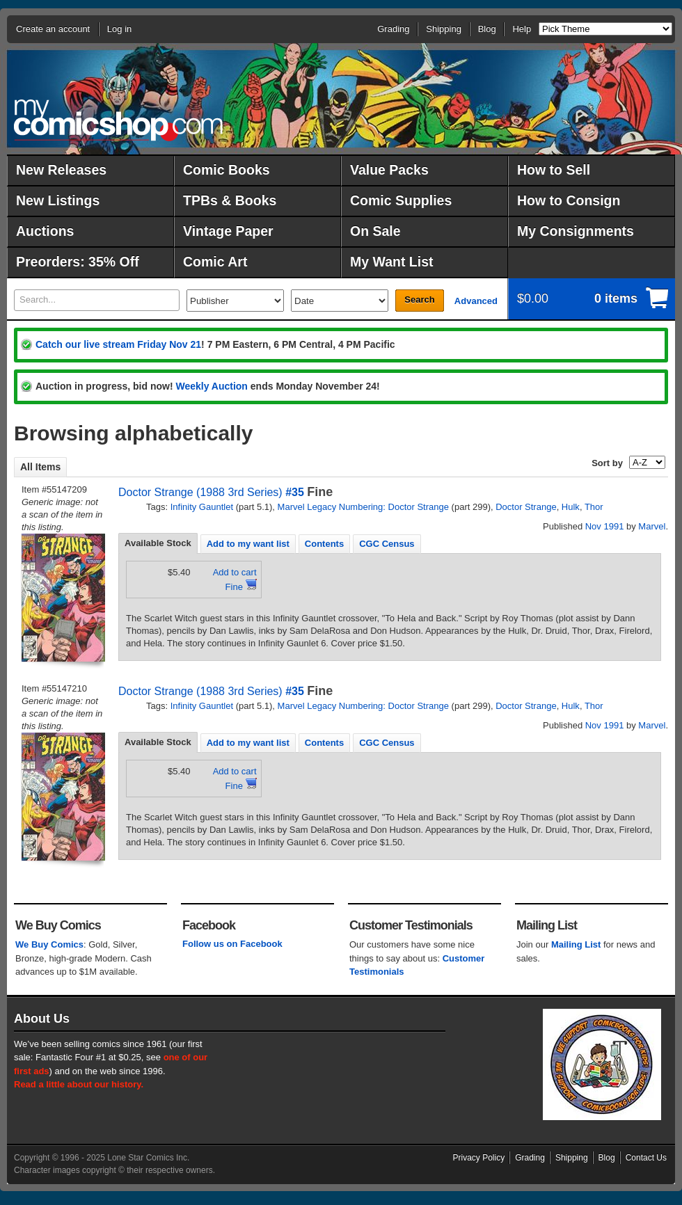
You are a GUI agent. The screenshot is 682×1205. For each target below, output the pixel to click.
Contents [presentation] (324, 543)
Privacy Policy (479, 1158)
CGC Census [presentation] (386, 543)
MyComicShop (118, 120)
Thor (594, 507)
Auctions (45, 231)
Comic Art (215, 261)
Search (419, 299)
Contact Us (646, 1158)
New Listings (58, 200)
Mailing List (576, 944)
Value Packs (389, 169)
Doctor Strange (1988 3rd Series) (200, 492)
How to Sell (553, 169)
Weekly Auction (211, 386)
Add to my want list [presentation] (248, 543)
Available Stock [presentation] (158, 543)
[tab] (158, 543)
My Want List (392, 261)
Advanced (476, 300)
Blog (487, 29)
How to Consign (568, 200)
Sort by (607, 463)
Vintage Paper (228, 231)
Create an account (53, 29)
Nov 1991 (604, 526)
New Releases (61, 169)
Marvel (651, 526)
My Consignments (575, 231)
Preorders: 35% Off (77, 261)
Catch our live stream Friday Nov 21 (118, 344)
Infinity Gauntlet (201, 507)
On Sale (375, 231)
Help (521, 29)
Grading (393, 29)
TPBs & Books (229, 200)
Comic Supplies (401, 200)
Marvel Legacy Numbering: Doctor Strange (363, 507)
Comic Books (226, 169)
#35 (294, 492)
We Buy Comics (49, 944)
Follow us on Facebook (232, 944)
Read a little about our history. (78, 1084)
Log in (119, 29)
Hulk (571, 507)
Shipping (443, 29)
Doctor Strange (525, 507)
